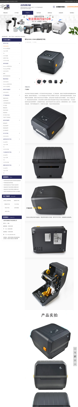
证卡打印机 (5, 133)
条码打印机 (17, 36)
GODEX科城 (6, 149)
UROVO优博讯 (6, 86)
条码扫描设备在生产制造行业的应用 (11, 184)
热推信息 (67, 1)
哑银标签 (5, 107)
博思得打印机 (7, 204)
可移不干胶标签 (6, 117)
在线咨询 (61, 12)
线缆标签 (5, 112)
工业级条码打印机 (7, 152)
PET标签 (5, 105)
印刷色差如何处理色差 (8, 182)
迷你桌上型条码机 (7, 200)
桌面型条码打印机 (7, 139)
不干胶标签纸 (6, 95)
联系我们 (71, 1)
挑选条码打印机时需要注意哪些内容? (11, 187)
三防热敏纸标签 (6, 103)
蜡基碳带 (5, 123)
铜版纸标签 (5, 98)
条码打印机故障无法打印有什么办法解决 (12, 191)
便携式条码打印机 (7, 165)
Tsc (4, 53)
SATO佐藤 (5, 55)
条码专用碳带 (6, 120)
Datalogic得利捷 (6, 68)
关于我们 (17, 12)
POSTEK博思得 (6, 48)
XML (77, 1)
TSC (4, 159)
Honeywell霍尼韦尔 (7, 66)
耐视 (4, 73)
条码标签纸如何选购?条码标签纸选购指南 (12, 180)
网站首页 (5, 12)
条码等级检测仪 (6, 75)
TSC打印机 (16, 204)
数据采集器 (5, 78)
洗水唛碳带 (5, 130)
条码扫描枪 (16, 207)
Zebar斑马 (5, 142)
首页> (10, 36)
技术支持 (39, 12)
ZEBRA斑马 (22, 36)
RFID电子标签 (6, 115)
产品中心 (28, 12)
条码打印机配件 (6, 89)
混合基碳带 (5, 125)
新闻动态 (50, 12)
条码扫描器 (5, 63)
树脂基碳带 (5, 128)
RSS (74, 1)
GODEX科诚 (6, 60)
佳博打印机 (5, 58)
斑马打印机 (7, 207)
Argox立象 (5, 50)
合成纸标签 (5, 100)
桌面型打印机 (16, 200)
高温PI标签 (5, 110)
